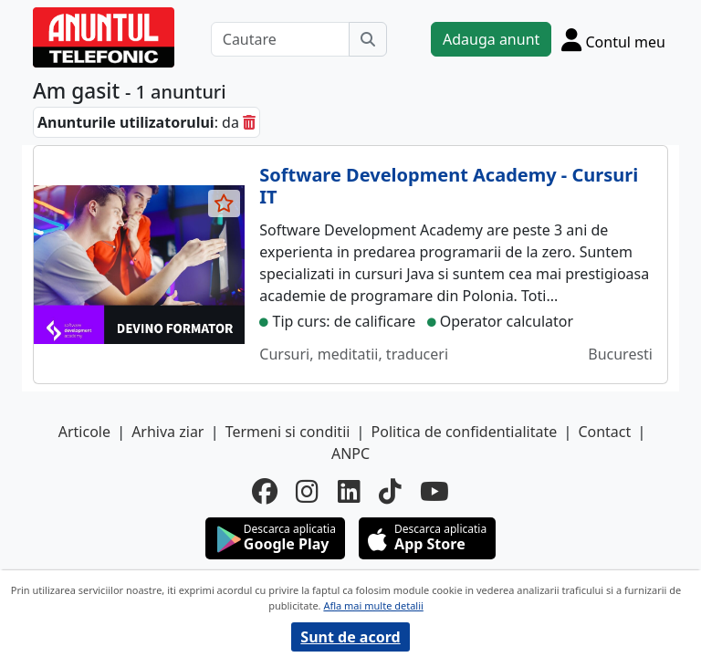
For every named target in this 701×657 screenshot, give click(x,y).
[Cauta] (368, 39)
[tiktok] (390, 491)
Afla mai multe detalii (373, 605)
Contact (604, 432)
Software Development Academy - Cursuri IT (448, 185)
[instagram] (307, 491)
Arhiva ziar (167, 432)
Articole (84, 432)
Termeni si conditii (287, 432)
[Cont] (613, 39)
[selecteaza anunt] (224, 203)
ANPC (350, 453)
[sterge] (249, 122)
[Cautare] (280, 39)
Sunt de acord (350, 637)
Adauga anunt (491, 39)
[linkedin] (349, 491)
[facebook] (264, 491)
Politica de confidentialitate (464, 432)
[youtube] (434, 491)
